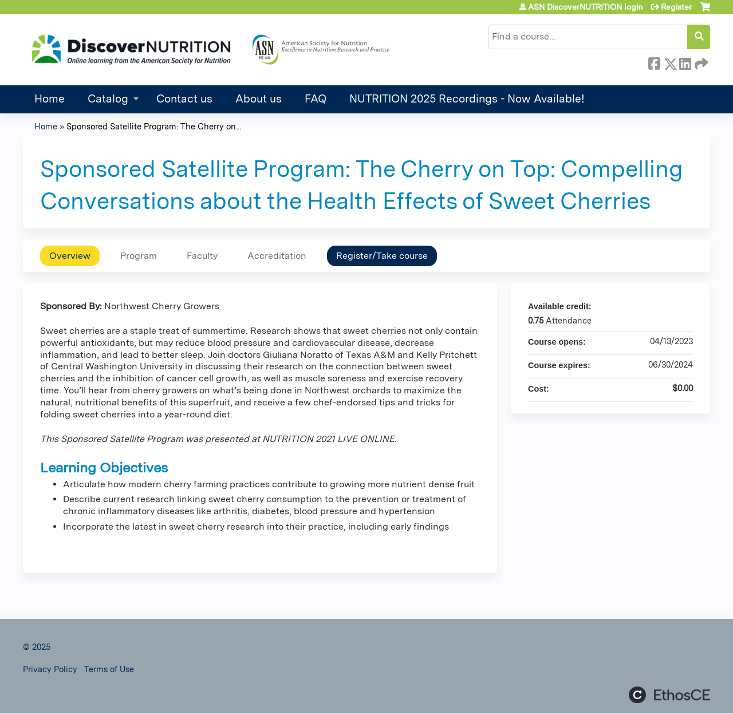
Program (138, 255)
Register (676, 7)
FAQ (315, 98)
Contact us (184, 98)
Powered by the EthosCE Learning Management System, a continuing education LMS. (669, 695)
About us (258, 98)
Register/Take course (382, 255)
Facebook (654, 62)
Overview (69, 255)
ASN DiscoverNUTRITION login (585, 7)
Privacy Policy (50, 669)
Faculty (202, 255)
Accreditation (276, 255)
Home (49, 98)
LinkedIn (685, 62)
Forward (700, 62)
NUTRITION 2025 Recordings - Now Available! (467, 98)
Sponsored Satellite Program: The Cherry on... (153, 126)
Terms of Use (109, 669)
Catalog (108, 98)
